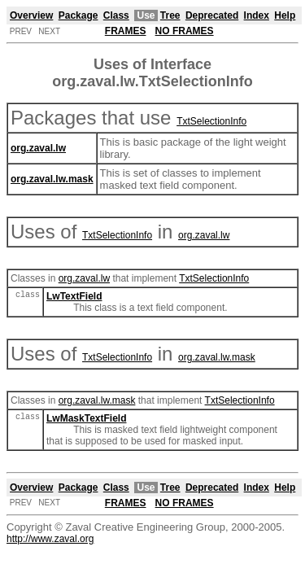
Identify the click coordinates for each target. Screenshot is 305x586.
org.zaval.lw (203, 235)
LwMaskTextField (86, 418)
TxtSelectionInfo (211, 121)
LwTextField (74, 296)
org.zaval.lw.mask (216, 357)
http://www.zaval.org (50, 538)
